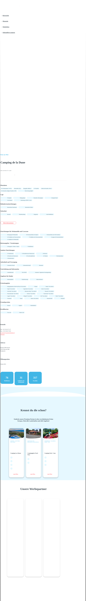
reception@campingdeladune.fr (7, 332)
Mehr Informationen (9, 223)
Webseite (2, 334)
